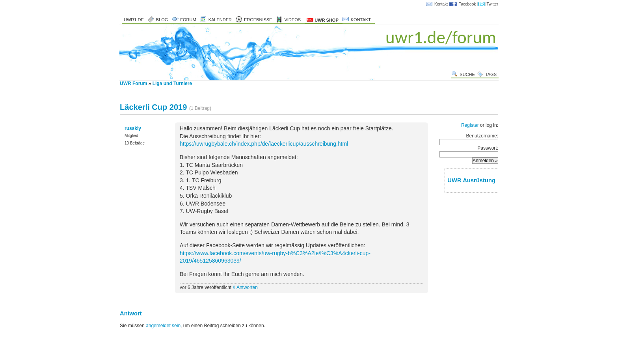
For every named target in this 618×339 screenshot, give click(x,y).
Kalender (220, 19)
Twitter (492, 4)
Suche (467, 74)
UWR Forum (133, 83)
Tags (491, 74)
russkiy (133, 128)
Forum (188, 19)
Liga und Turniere (172, 83)
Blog (162, 19)
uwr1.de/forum (440, 37)
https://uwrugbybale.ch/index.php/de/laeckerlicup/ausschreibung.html (264, 144)
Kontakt (441, 4)
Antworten (247, 287)
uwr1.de (134, 19)
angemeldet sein (163, 325)
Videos (292, 19)
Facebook (467, 4)
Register (470, 125)
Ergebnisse (258, 19)
